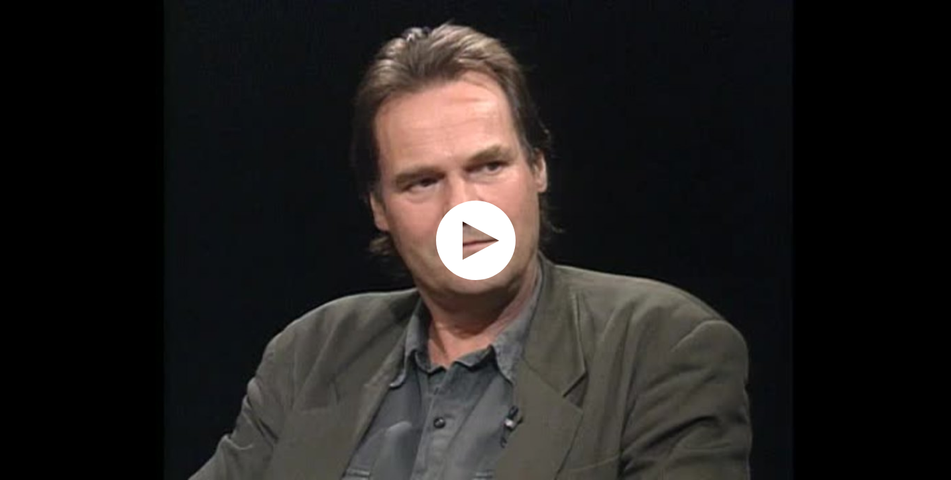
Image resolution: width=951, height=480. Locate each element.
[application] (475, 240)
